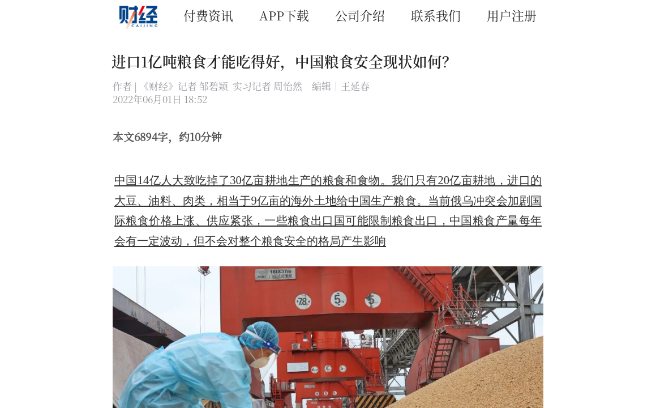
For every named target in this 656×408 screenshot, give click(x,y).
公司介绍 (360, 15)
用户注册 (512, 15)
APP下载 (284, 15)
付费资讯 (208, 15)
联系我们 (436, 15)
